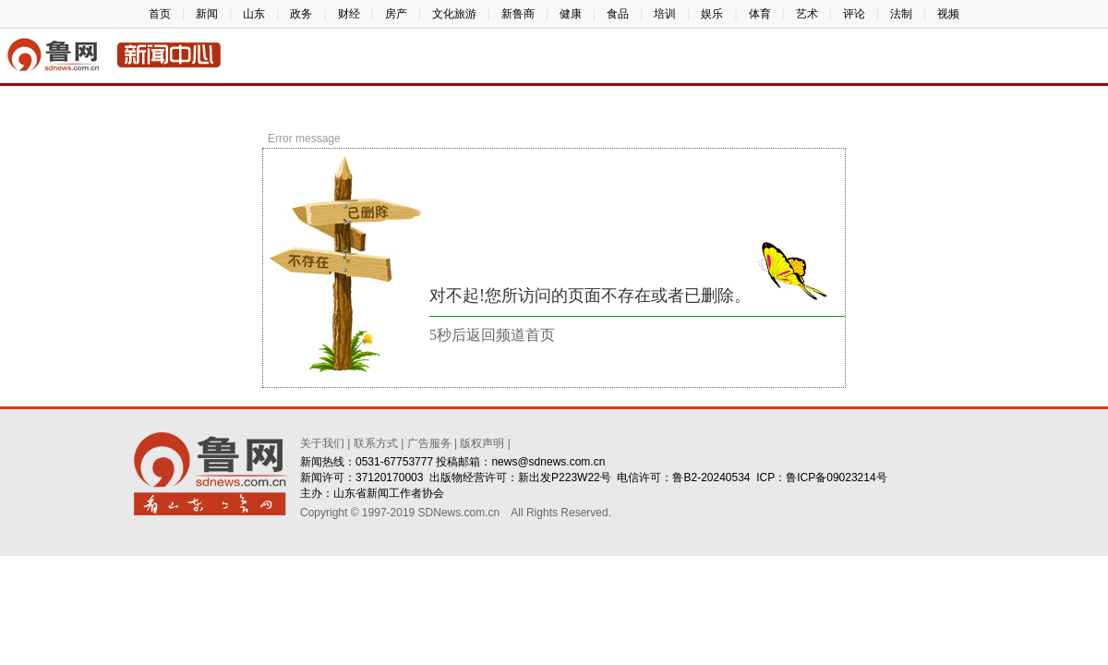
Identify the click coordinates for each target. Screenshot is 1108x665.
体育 (760, 13)
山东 (254, 13)
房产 (396, 13)
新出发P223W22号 (564, 477)
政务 (301, 13)
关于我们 (322, 443)
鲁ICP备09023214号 (836, 477)
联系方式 (376, 443)
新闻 (207, 13)
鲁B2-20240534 (711, 477)
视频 (948, 13)
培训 (665, 13)
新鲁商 (518, 13)
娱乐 (712, 13)
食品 (618, 13)
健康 (571, 13)
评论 (854, 13)
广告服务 (429, 443)
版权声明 (482, 443)
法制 (901, 13)
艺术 (807, 13)
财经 (349, 13)
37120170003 (389, 477)
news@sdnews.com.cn (548, 461)
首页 (160, 13)
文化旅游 (454, 13)
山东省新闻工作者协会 (388, 493)
